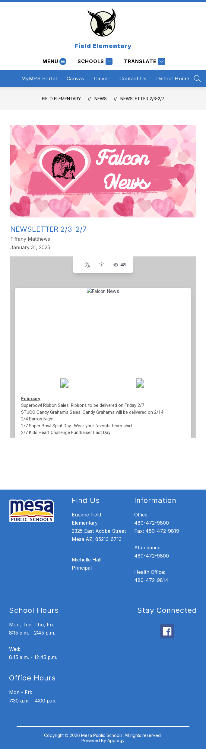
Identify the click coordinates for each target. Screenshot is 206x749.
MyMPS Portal (39, 79)
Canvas (75, 79)
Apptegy (116, 740)
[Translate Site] (143, 61)
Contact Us (133, 79)
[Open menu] (53, 61)
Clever (102, 79)
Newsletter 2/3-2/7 (142, 98)
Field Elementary (61, 98)
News (100, 98)
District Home (172, 79)
